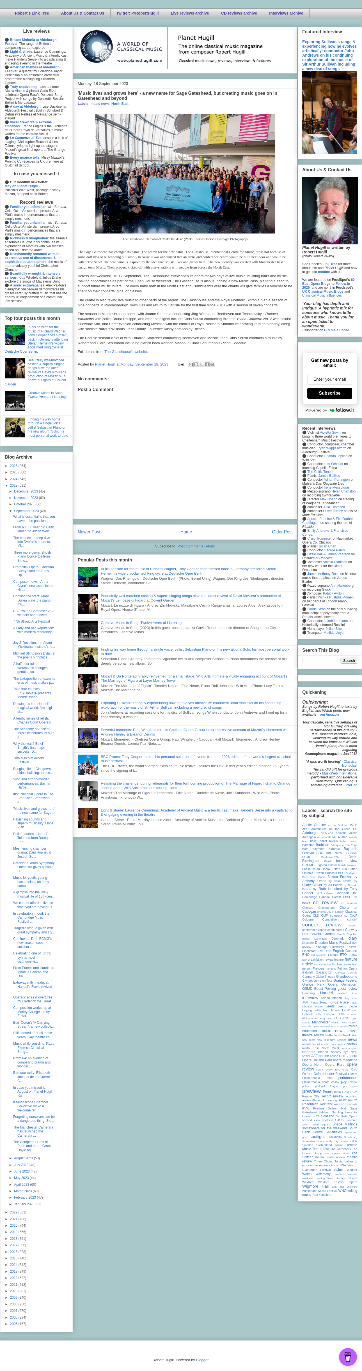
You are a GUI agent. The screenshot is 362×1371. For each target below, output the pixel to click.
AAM (353, 825)
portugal (320, 1086)
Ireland (325, 998)
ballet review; (348, 841)
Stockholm (334, 1137)
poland (306, 1086)
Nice (319, 1044)
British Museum (347, 865)
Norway (336, 1052)
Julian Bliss (334, 629)
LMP (342, 1014)
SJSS (339, 1120)
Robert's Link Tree (32, 13)
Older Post (282, 532)
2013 (14, 1271)
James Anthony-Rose (323, 574)
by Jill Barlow (333, 885)
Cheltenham (326, 907)
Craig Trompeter (319, 538)
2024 (14, 479)
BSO (341, 873)
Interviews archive (286, 13)
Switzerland (324, 1145)
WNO (342, 1191)
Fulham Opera (348, 968)
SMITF (306, 1124)
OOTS (343, 1056)
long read (326, 1018)
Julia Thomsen (334, 507)
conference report (314, 929)
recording (351, 1096)
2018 (14, 1239)
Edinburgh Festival (343, 947)
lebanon (307, 1006)
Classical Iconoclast (349, 763)
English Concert (345, 951)
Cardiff (336, 897)
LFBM (346, 1010)
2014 (14, 1265)
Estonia (333, 954)
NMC (327, 1044)
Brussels (331, 873)
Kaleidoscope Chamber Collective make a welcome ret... (30, 1106)
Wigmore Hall (315, 1186)
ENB (329, 950)
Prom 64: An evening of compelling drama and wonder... (32, 1062)
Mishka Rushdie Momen (335, 597)
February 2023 (25, 1197)
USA (343, 1165)
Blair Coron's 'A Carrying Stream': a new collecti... (33, 1024)
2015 (14, 1258)
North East (120, 104)
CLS (316, 915)
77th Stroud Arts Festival (31, 621)
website (352, 1174)
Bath (305, 848)
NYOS (306, 1056)
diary (353, 938)
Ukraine (333, 1165)
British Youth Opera (316, 869)
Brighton (321, 865)
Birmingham (311, 861)
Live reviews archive (190, 13)
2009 (14, 1298)
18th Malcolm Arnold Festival (28, 760)
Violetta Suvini (330, 432)
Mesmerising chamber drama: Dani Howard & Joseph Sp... (32, 853)
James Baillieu (329, 476)
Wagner (352, 1169)
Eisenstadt (309, 950)
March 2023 (23, 1191)
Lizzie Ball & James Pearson (328, 554)
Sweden (307, 1145)
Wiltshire (352, 1186)
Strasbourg (350, 1137)
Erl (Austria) (319, 954)
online (334, 1056)
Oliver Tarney (333, 511)
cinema (321, 911)
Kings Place (339, 1002)
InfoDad (351, 785)
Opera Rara (334, 1065)
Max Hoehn (328, 499)
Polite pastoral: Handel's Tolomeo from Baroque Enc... (32, 838)
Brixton (319, 873)
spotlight (317, 1136)
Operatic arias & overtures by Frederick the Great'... (33, 999)
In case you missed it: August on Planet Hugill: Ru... (33, 1092)
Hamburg (308, 993)
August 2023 (24, 1158)
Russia (353, 1104)
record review (332, 1096)
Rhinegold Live (322, 1100)
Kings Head (318, 1002)
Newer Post (89, 532)
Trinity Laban (343, 1161)
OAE (314, 1056)
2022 (14, 1212)
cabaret (328, 893)
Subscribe (329, 393)
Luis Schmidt (333, 464)
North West (330, 1048)
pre (345, 1086)
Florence (331, 968)
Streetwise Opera (313, 1141)
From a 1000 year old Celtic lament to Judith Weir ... (33, 529)
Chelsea (307, 907)
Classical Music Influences (322, 295)
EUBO (353, 954)
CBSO (347, 897)
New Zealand (338, 1039)
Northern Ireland (315, 1052)
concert (352, 919)
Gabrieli (307, 972)
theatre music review (330, 1157)
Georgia (352, 972)
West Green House (342, 1178)
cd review (325, 902)
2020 (14, 1225)
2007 (14, 1311)
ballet (313, 841)
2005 (14, 1324)
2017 (14, 1245)
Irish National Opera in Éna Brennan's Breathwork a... (33, 798)
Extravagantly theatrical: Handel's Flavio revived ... (32, 987)
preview (311, 1091)
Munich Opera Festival (316, 1026)
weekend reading (313, 1178)
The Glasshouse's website (125, 352)
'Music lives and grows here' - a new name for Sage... (34, 811)
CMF (324, 915)
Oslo (354, 1069)
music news (99, 104)
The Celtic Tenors (320, 472)
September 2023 (27, 511)
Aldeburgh (310, 833)
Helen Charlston (343, 491)
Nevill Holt (350, 1035)
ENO (306, 955)
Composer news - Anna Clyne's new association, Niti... (33, 586)
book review (346, 861)
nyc (345, 1052)
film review (344, 964)
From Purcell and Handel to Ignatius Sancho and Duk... (33, 972)
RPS (344, 1104)
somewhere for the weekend (324, 1128)
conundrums (335, 929)
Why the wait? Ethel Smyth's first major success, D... (29, 748)
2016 (14, 1252)
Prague (334, 1086)
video (338, 1169)
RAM (345, 1091)
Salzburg (325, 1112)
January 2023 (24, 1204)
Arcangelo (309, 837)
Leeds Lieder (347, 1006)
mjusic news (339, 1022)
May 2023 (22, 1178)
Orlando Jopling (335, 456)
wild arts (338, 1186)
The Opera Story (337, 1153)
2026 (14, 466)
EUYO (306, 959)
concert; (352, 925)
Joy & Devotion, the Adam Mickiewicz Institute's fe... (34, 645)
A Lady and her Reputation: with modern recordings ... (33, 632)
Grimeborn (349, 984)
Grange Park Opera (320, 984)
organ (345, 1069)
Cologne (307, 919)
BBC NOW (334, 853)
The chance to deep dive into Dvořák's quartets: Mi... (32, 542)
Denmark (337, 938)
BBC (320, 853)
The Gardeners (340, 1149)
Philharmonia (311, 1082)
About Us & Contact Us (82, 13)
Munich (353, 1022)
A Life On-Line (314, 825)
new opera (308, 1039)
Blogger (202, 1360)
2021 (14, 1219)
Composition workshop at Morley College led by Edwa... (32, 1012)
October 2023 (24, 504)
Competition (330, 919)
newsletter (309, 1044)
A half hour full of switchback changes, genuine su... (31, 668)
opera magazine (345, 1060)
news (352, 1039)
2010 (14, 1291)
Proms (328, 1092)
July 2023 (21, 1165)
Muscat (335, 1026)
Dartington (320, 938)
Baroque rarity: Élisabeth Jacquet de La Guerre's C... (32, 1077)
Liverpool (330, 1014)
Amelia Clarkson (335, 562)
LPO (337, 1018)
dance (306, 938)
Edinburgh (320, 947)
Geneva (340, 972)
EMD (321, 950)
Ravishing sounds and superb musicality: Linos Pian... (33, 823)
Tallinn (339, 1145)
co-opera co (338, 915)
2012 (14, 1278)
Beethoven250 (330, 857)
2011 (14, 1285)
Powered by (329, 410)
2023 (14, 485)
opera (353, 1056)
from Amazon (328, 714)
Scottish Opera (346, 1116)
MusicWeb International (339, 773)
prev (354, 1086)
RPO (337, 1104)
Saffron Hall (337, 1108)
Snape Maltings (345, 1124)
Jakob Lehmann (336, 621)
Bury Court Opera (314, 876)
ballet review (329, 841)
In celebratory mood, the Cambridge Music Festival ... (31, 918)
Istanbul (337, 998)
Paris (329, 1077)
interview (310, 997)
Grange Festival (345, 980)
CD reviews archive (239, 13)
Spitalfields (334, 1132)
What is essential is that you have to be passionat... (34, 518)
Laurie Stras (316, 609)
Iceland (342, 993)
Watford (339, 1174)
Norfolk (352, 1044)
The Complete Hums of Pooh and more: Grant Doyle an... (32, 1146)
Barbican (322, 845)
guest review (347, 989)
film (334, 964)
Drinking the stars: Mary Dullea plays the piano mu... (32, 600)
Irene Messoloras (337, 487)
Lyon (354, 1018)
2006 (14, 1317)
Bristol (332, 865)
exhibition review (322, 959)
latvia (354, 1002)
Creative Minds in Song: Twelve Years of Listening (141, 623)
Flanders (319, 968)
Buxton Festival (339, 877)
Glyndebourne (346, 977)
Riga (335, 1100)
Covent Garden (322, 934)
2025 (14, 472)
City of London (335, 911)
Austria (342, 837)
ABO (305, 829)
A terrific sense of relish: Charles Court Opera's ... (33, 720)
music (343, 1026)
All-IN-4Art (327, 832)
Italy (347, 998)
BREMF (308, 865)
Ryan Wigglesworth (331, 448)
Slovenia (351, 1120)
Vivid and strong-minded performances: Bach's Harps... (31, 783)
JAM (305, 1002)
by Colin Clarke (339, 881)
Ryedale (318, 1108)
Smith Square (321, 1124)
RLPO (343, 1100)
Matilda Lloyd (333, 633)
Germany (308, 976)
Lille (318, 1014)
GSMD (307, 989)
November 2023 (26, 498)
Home (186, 532)
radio (337, 1091)
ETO (343, 955)
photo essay (330, 1082)
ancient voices (346, 832)
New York (323, 1039)
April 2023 (22, 1185)
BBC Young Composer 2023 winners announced (34, 613)
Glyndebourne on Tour (317, 980)
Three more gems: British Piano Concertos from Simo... (32, 557)
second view (311, 1120)
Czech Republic (347, 934)
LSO (346, 1018)
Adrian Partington (337, 480)
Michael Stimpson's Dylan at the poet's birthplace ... (34, 655)
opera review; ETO (328, 1069)
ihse (354, 993)
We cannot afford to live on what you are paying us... (34, 905)
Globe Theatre (325, 976)
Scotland (327, 1116)
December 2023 (26, 491)
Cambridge (309, 897)
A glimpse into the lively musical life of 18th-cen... (34, 894)
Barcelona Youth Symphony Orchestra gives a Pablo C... (33, 867)
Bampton (308, 845)
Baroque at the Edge (344, 845)
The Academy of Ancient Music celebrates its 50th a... (33, 733)
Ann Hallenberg (342, 586)
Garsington (324, 972)
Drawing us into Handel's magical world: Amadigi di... (32, 708)
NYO (354, 1052)
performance (347, 1078)
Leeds (330, 1006)
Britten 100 (339, 869)
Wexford (307, 1182)
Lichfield (307, 1014)
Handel (326, 993)
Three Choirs (323, 1161)
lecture (319, 1006)
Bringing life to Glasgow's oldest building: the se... (33, 771)
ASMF (332, 837)
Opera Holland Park (317, 1060)
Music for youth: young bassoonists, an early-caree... (31, 882)
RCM (353, 1091)
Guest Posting (325, 989)
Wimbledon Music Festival (320, 1190)
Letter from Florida (327, 1010)
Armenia (322, 837)
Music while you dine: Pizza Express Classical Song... (33, 1048)
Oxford (307, 1074)
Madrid (306, 1022)
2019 (14, 1232)
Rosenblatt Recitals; (317, 1104)
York (315, 1194)
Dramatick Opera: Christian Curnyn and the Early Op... (33, 571)
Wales (306, 1174)
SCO (316, 1116)
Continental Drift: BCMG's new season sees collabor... (32, 943)
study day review (337, 1141)
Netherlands (333, 1035)
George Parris (334, 550)
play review (349, 1082)
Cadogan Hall (346, 893)
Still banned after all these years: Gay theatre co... (32, 1035)
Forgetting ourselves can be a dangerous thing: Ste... (34, 1119)
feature (339, 959)
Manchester (321, 1022)
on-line (324, 1056)
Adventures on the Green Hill (334, 829)
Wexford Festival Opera (337, 1182)
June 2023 (22, 1171)
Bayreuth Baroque (326, 848)
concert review (322, 925)
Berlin (353, 857)
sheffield (327, 1120)
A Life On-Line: (338, 825)
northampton (349, 1048)
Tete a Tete (320, 1149)
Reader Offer (311, 1096)
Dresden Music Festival (333, 943)
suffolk (353, 1141)
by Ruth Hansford (327, 889)
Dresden (308, 942)
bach (305, 841)
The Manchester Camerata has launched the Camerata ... (33, 1131)
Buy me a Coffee (336, 330)
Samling (337, 1112)
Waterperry (323, 1174)
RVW (305, 1108)
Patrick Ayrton (333, 593)
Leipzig (307, 1010)
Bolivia (328, 861)
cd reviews (349, 903)
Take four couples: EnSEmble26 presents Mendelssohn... (32, 693)
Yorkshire (325, 1194)
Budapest (351, 873)
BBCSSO (351, 853)
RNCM (352, 1100)
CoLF (353, 915)
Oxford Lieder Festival (330, 1074)
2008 (14, 1304)
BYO (319, 893)
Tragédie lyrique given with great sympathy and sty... (34, 930)
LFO (354, 1010)
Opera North (312, 1065)
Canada (324, 897)
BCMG (306, 857)
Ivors (354, 998)
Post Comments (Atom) (196, 546)
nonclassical (338, 1044)
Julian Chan (327, 546)
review (306, 1100)
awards (353, 837)
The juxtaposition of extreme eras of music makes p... (34, 681)
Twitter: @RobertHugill (137, 13)
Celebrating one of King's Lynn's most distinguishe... (32, 957)
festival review (322, 964)
